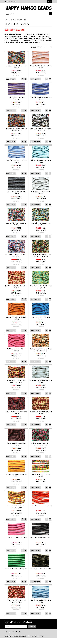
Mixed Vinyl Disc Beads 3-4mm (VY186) (40, 475)
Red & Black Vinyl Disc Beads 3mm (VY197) (16, 412)
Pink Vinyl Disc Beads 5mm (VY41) (16, 537)
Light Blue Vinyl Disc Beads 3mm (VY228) (41, 161)
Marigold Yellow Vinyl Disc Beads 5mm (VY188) (16, 475)
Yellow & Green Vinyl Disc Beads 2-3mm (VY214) (41, 287)
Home (6, 20)
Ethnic (12, 20)
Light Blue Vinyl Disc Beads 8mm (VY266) (41, 601)
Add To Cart (10, 79)
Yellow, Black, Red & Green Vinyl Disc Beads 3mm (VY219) (41, 255)
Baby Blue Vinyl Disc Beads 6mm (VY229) (16, 161)
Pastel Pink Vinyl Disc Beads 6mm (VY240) (40, 67)
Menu (49, 2)
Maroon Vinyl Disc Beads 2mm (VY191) (16, 444)
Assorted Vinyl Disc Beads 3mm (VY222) (16, 224)
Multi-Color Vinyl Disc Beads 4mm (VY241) (16, 67)
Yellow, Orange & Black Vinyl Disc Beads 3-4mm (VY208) (40, 350)
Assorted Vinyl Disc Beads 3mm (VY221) (41, 224)
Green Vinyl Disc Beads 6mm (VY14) (16, 569)
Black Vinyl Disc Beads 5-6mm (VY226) (16, 192)
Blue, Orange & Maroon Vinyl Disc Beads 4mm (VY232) (16, 130)
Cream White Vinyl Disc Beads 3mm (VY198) (41, 381)
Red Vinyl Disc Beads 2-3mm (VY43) (40, 506)
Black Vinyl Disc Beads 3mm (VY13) (40, 569)
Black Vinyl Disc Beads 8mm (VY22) (40, 537)
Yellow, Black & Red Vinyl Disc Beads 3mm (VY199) (16, 381)
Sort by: (33, 47)
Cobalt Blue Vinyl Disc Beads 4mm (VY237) (40, 98)
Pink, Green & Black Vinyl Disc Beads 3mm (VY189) (40, 444)
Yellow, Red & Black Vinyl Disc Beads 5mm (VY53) (16, 507)
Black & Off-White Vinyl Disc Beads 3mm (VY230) (40, 130)
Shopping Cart (11, 2)
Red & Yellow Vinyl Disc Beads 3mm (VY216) (16, 287)
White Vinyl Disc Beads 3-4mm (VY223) (40, 192)
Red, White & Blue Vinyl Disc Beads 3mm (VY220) (16, 255)
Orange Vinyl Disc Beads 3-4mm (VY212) (16, 318)
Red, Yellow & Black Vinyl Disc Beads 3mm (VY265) (16, 601)
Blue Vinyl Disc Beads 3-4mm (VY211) (41, 318)
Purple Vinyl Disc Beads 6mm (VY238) (16, 98)
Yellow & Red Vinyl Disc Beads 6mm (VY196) (41, 412)
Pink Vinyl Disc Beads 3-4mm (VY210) (16, 350)
